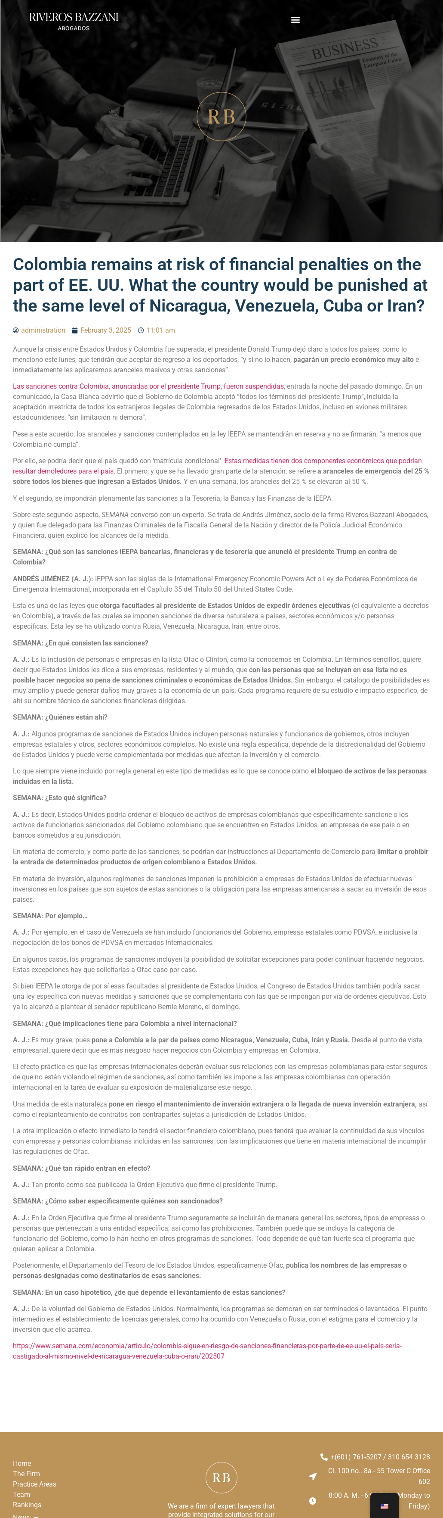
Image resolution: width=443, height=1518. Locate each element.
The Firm (26, 1474)
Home (22, 1463)
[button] (295, 19)
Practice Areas (34, 1484)
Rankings (27, 1505)
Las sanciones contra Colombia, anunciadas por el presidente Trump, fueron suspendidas (148, 386)
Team (21, 1494)
